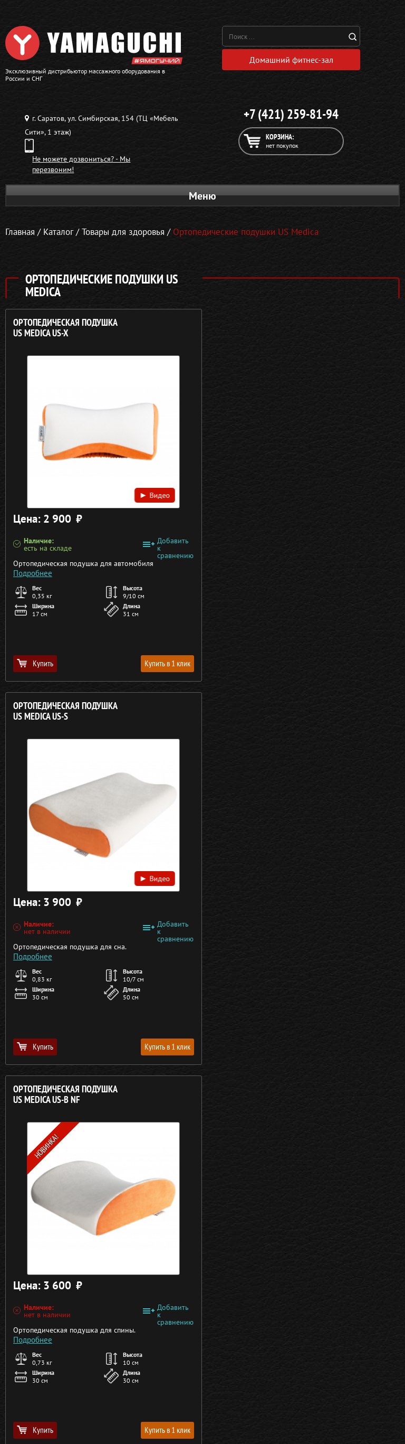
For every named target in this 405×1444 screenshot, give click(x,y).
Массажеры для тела (70, 1227)
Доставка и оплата (331, 1214)
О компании (331, 1189)
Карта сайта (331, 1252)
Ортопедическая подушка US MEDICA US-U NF (266, 711)
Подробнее (32, 573)
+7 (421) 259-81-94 (291, 114)
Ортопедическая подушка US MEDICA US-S (266, 328)
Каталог (331, 1201)
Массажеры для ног (70, 1239)
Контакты (330, 1239)
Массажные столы (70, 1201)
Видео (152, 494)
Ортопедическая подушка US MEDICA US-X (65, 328)
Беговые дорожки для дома (70, 1265)
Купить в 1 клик (165, 663)
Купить (35, 663)
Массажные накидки (70, 1214)
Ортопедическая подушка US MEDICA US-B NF (65, 711)
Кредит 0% (331, 1227)
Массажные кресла (70, 1189)
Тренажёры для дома (70, 1252)
